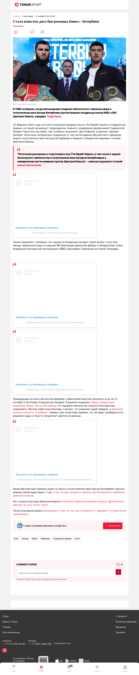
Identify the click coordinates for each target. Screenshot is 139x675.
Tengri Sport (54, 116)
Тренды (6, 627)
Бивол (34, 538)
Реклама (120, 632)
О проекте (121, 616)
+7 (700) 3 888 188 (40, 644)
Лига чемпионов (11, 632)
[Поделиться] (42, 32)
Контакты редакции (126, 621)
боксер (25, 538)
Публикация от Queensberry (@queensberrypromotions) (54, 322)
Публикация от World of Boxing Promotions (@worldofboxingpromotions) (54, 479)
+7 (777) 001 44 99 (14, 644)
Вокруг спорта (10, 621)
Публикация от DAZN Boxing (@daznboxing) (54, 233)
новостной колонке (29, 165)
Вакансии (121, 627)
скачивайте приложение (19, 662)
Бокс (16, 538)
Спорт (5, 616)
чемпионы (45, 538)
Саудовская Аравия (62, 538)
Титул (77, 538)
